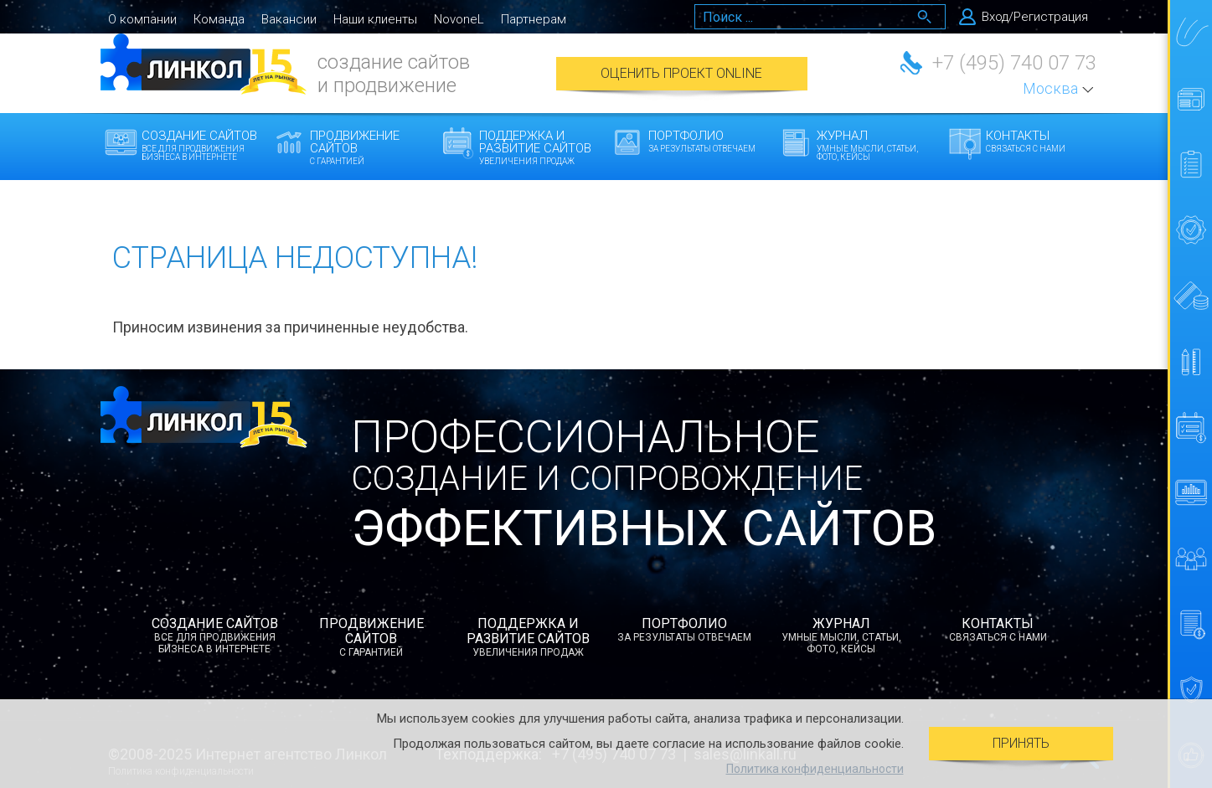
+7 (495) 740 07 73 (1014, 63)
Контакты (1047, 140)
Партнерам (533, 19)
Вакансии (289, 19)
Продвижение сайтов (371, 147)
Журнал (878, 145)
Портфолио (709, 140)
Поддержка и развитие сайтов (540, 147)
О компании (142, 19)
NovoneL (459, 19)
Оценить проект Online (681, 73)
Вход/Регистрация (1035, 16)
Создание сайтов (203, 145)
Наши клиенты (375, 19)
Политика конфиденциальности (815, 768)
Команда (219, 19)
